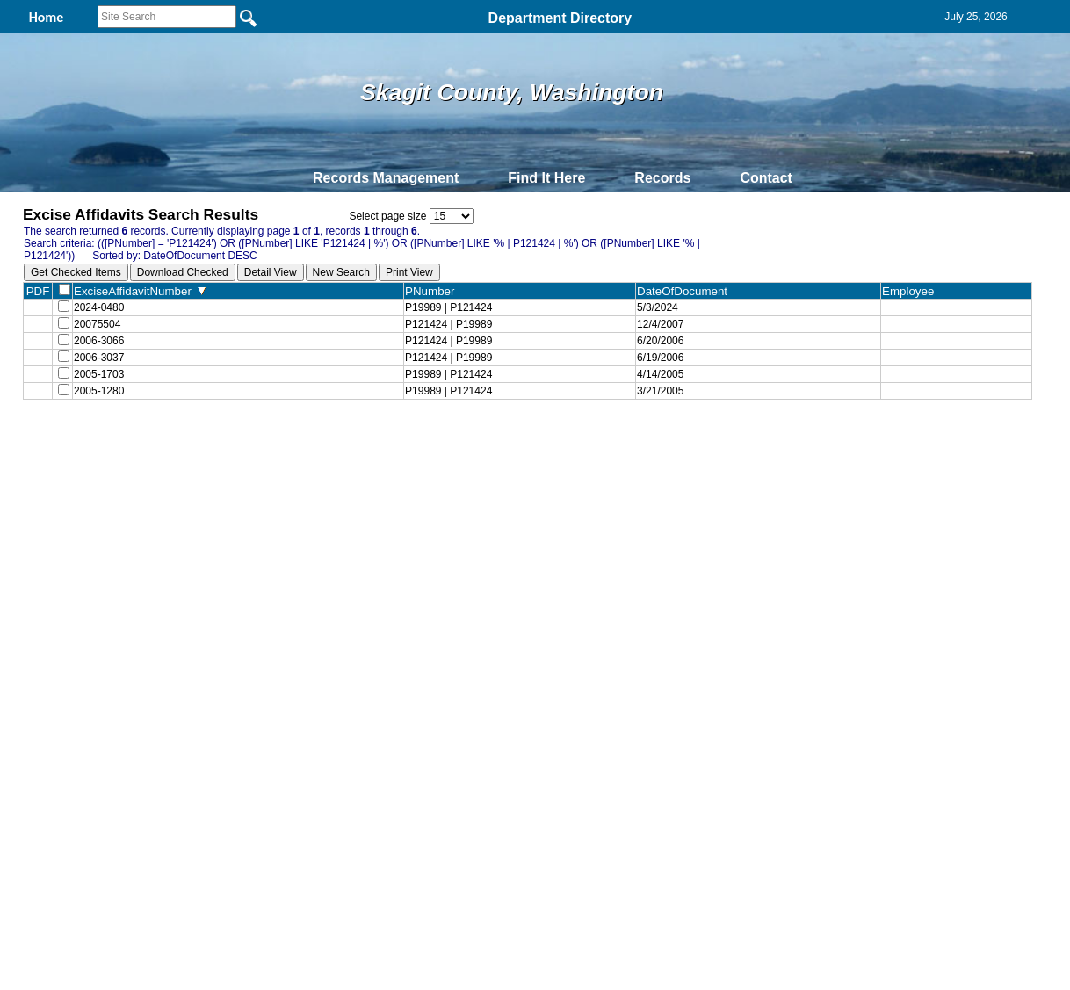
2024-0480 (99, 309)
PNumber (431, 291)
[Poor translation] (64, 741)
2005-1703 (99, 386)
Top (243, 454)
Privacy (528, 454)
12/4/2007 (658, 328)
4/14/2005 (658, 386)
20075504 (97, 328)
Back (295, 454)
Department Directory (560, 18)
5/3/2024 (655, 309)
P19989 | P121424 (446, 309)
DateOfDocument (684, 291)
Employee (911, 291)
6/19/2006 (658, 367)
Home (364, 454)
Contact (766, 177)
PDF (38, 291)
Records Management (386, 177)
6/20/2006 (658, 348)
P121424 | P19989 (446, 328)
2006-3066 (99, 348)
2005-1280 (99, 406)
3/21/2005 (658, 406)
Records (662, 177)
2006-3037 (99, 367)
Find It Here (546, 177)
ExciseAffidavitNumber (140, 291)
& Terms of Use (592, 454)
